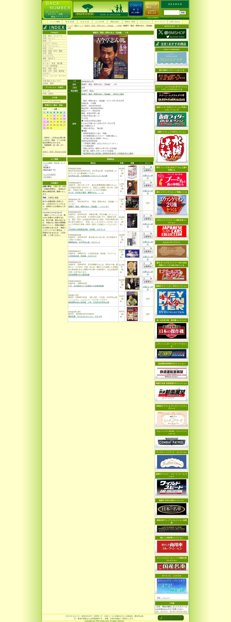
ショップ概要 (54, 22)
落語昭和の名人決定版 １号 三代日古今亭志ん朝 (88, 302)
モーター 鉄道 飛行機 (52, 63)
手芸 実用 (47, 53)
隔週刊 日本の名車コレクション (171, 500)
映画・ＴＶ (47, 41)
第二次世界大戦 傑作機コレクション (172, 320)
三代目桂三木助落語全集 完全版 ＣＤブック (86, 229)
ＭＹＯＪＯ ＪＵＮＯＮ (171, 576)
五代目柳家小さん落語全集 (79, 275)
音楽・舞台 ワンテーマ (52, 36)
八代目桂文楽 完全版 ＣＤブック (82, 256)
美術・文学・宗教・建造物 (53, 71)
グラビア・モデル (50, 43)
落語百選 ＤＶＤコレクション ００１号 (85, 316)
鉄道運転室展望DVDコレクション (171, 364)
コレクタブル (48, 56)
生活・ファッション (51, 46)
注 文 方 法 (84, 22)
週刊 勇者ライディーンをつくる (171, 70)
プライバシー (145, 22)
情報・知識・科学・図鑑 (52, 51)
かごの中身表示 (49, 174)
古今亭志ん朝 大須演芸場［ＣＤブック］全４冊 (87, 176)
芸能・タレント (49, 38)
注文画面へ (47, 177)
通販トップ (78, 26)
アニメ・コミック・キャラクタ (54, 77)
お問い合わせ (175, 22)
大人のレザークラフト (171, 242)
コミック (135, 18)
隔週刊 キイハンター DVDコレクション (171, 286)
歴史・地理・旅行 (50, 68)
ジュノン (165, 598)
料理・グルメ (48, 48)
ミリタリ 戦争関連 (50, 66)
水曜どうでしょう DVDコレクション (171, 132)
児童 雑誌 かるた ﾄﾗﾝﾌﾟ (52, 81)
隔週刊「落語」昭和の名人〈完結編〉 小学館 (103, 26)
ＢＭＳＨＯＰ (86, 616)
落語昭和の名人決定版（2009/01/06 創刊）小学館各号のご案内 (108, 153)
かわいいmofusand (171, 49)
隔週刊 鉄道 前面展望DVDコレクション (171, 383)
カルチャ (46, 73)
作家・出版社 (48, 94)
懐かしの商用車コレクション (171, 538)
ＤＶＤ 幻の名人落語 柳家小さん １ (86, 192)
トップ (70, 26)
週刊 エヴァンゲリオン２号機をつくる (171, 192)
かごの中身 (99, 22)
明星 (158, 598)
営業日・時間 (129, 22)
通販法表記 (114, 22)
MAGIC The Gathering (51, 101)
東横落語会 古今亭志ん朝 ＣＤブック (84, 242)
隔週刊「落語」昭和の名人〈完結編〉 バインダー (88, 207)
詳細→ (61, 105)
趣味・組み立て (49, 58)
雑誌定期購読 (153, 18)
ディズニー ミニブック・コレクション (171, 452)
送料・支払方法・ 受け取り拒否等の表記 (171, 612)
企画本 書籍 (48, 83)
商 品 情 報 (69, 22)
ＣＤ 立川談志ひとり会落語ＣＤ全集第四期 (86, 286)
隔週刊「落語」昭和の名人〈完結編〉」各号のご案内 (102, 94)
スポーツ (46, 61)
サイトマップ (160, 22)
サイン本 (46, 91)
